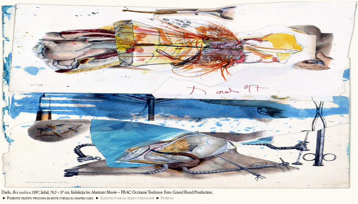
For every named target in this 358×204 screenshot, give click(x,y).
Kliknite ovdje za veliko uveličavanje (127, 198)
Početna (167, 198)
